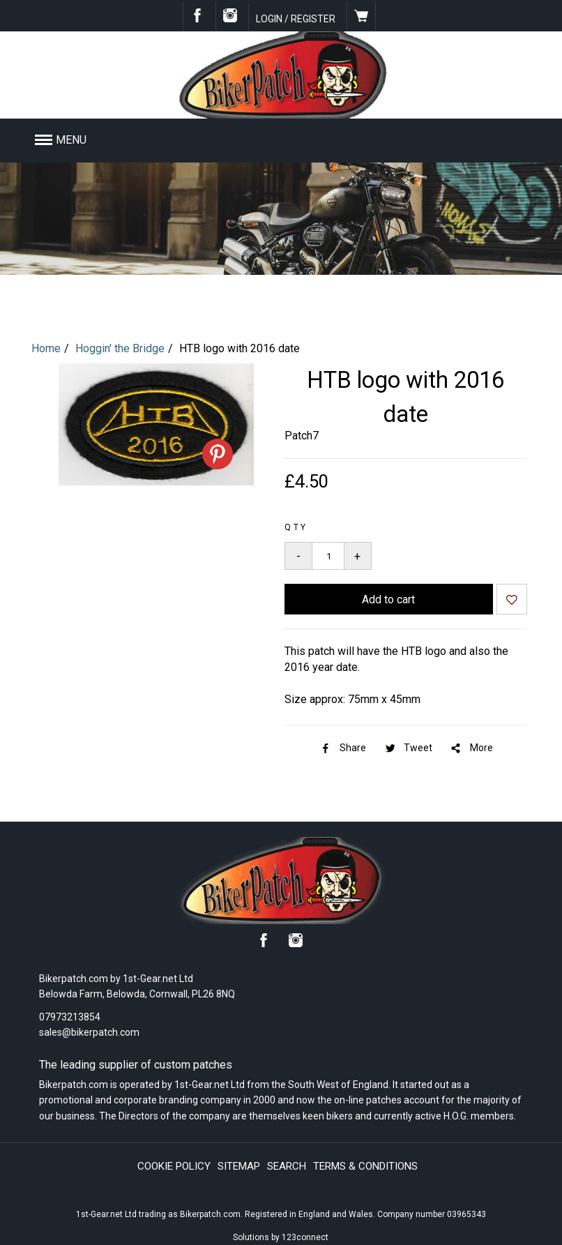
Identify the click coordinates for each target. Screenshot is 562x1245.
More (471, 747)
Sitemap (239, 1166)
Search (286, 1166)
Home (46, 348)
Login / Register (295, 18)
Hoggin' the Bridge (120, 348)
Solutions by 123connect (280, 1237)
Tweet (407, 747)
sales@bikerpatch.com (89, 1032)
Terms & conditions (365, 1166)
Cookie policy (174, 1166)
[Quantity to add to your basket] (328, 556)
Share (342, 747)
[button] (230, 140)
